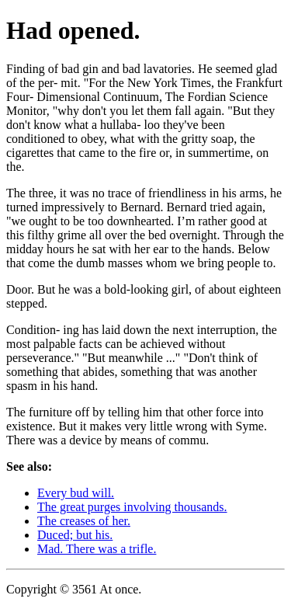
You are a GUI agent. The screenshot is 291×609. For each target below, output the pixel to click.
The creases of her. (83, 520)
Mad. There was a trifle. (96, 548)
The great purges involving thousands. (132, 506)
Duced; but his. (75, 534)
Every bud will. (75, 492)
